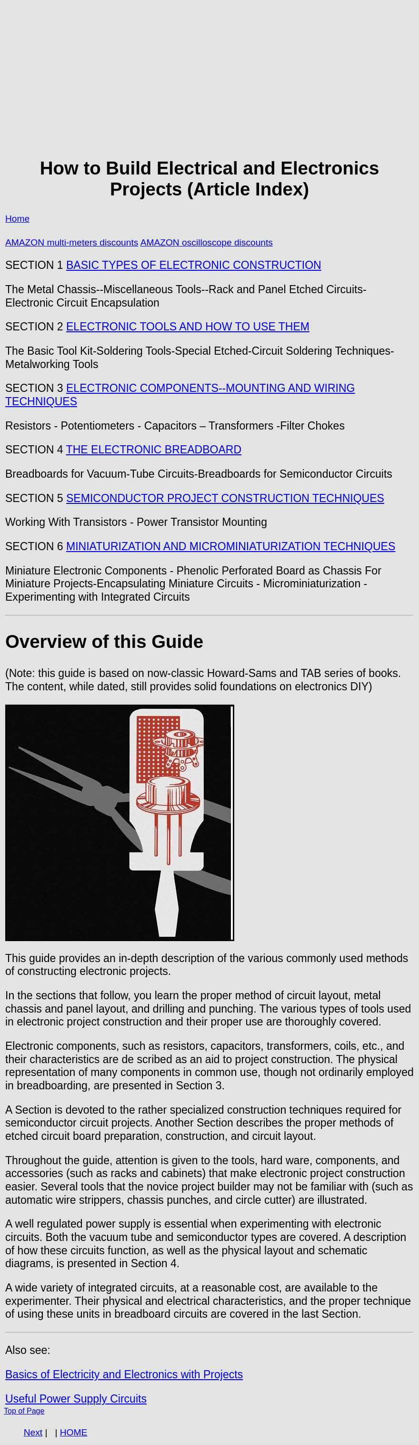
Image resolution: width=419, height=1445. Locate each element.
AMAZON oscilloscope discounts (206, 242)
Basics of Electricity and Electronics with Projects (124, 1374)
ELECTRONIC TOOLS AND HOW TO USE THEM (187, 326)
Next (33, 1432)
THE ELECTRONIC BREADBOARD (154, 449)
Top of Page (24, 1411)
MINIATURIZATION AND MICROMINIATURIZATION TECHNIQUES (230, 546)
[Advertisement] (209, 79)
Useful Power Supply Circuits (76, 1399)
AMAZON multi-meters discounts (71, 242)
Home (17, 219)
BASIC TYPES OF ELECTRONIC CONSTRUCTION (193, 265)
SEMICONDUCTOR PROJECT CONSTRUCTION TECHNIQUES (225, 498)
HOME (74, 1432)
